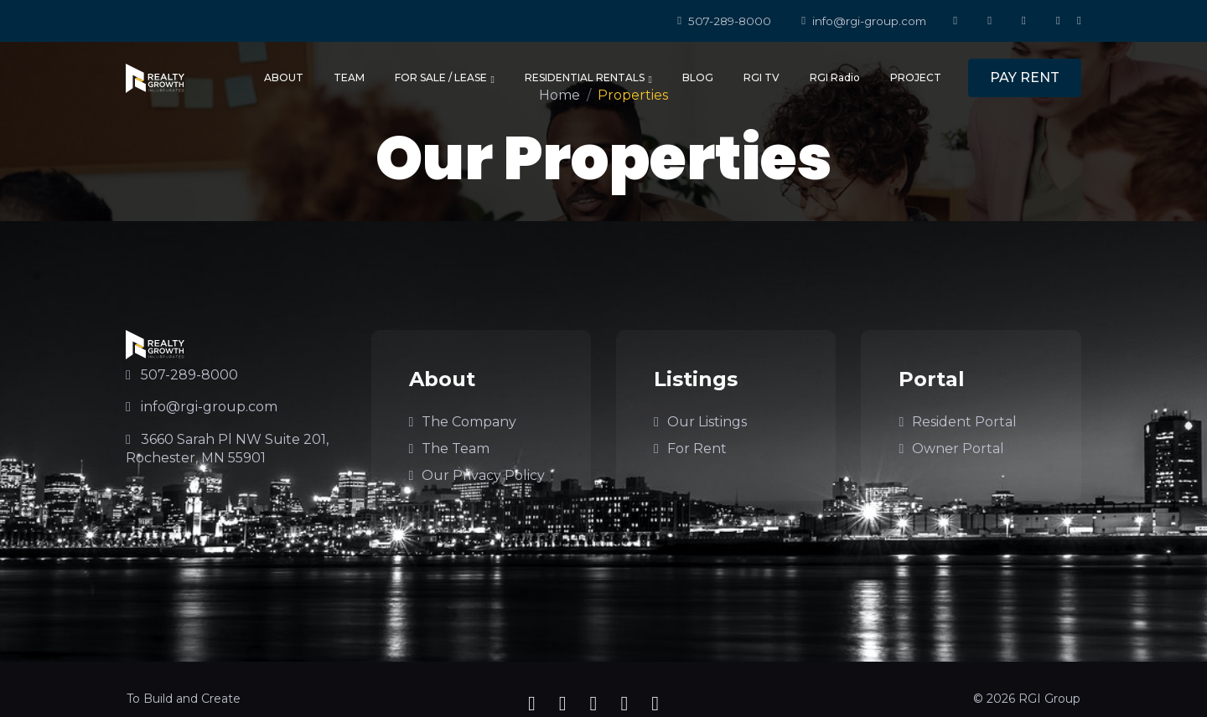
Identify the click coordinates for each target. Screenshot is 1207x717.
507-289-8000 (724, 21)
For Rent (690, 449)
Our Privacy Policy (477, 475)
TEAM (349, 77)
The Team (449, 449)
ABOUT (283, 77)
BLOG (697, 77)
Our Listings (700, 422)
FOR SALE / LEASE (445, 78)
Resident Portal (958, 422)
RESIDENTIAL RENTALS (588, 78)
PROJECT (915, 77)
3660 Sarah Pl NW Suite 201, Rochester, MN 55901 (227, 448)
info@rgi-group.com (863, 21)
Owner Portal (951, 449)
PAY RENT (1024, 77)
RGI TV (761, 77)
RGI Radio (835, 77)
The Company (463, 422)
